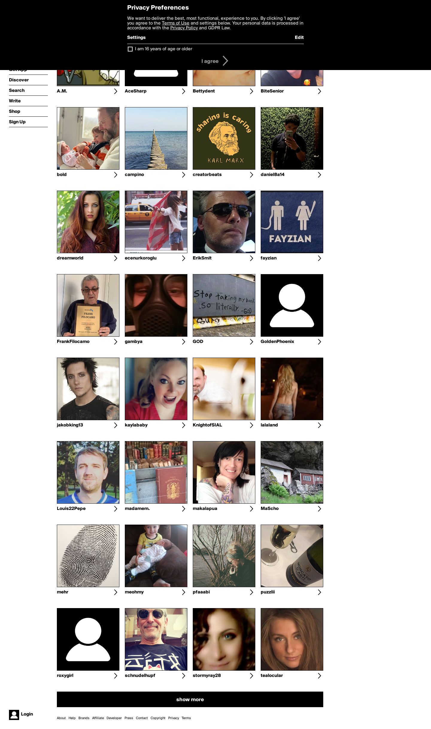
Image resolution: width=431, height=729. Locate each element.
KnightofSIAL (207, 425)
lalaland (269, 425)
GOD (198, 341)
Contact (142, 718)
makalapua (205, 508)
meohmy (134, 592)
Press (129, 718)
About (61, 718)
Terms (186, 718)
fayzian (269, 258)
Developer (114, 718)
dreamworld (70, 258)
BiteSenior (272, 91)
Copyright (158, 718)
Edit (299, 37)
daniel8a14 (272, 174)
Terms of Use (175, 23)
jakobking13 (70, 425)
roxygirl (65, 675)
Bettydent (204, 91)
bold (62, 174)
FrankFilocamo (73, 341)
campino (134, 174)
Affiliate (98, 718)
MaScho (270, 508)
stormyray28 (207, 675)
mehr (62, 592)
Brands (83, 718)
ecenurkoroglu (141, 258)
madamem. (137, 508)
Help (72, 718)
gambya (133, 341)
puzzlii (268, 592)
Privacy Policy (184, 28)
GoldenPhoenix (277, 341)
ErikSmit (202, 258)
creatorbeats (207, 174)
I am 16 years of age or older (163, 49)
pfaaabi (201, 592)
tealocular (272, 675)
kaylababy (136, 425)
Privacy (173, 718)
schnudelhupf (140, 675)
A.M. (62, 91)
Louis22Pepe (71, 508)
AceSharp (136, 91)
